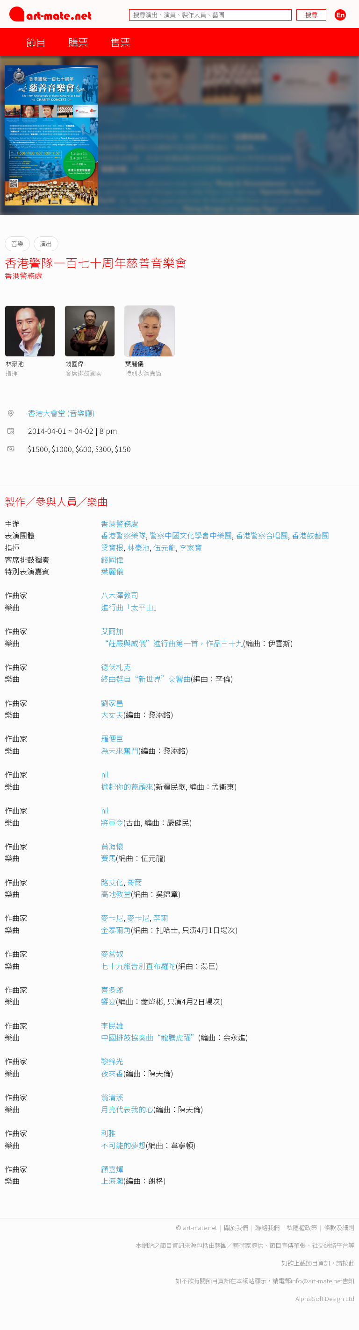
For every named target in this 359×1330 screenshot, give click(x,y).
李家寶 (191, 547)
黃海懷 (112, 846)
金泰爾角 (116, 929)
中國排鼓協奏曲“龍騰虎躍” (149, 1037)
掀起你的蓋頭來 (127, 786)
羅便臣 (112, 738)
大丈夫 (112, 714)
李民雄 (112, 1025)
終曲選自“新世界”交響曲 (146, 678)
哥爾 (134, 882)
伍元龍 (164, 547)
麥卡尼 (112, 917)
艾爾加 (112, 631)
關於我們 (236, 1227)
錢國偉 (74, 363)
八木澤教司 (119, 595)
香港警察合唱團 (262, 535)
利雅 (108, 1133)
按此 (348, 1263)
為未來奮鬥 (119, 750)
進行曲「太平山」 (131, 607)
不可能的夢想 (123, 1145)
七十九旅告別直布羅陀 (138, 965)
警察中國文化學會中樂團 (191, 535)
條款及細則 (339, 1227)
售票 (120, 42)
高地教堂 (116, 893)
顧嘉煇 (112, 1168)
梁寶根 (112, 547)
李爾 (160, 917)
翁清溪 (112, 1097)
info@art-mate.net (316, 1280)
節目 (36, 42)
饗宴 (108, 1001)
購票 (78, 42)
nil (105, 774)
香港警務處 (23, 275)
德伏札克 (116, 666)
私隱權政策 (302, 1227)
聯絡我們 (267, 1227)
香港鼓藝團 (310, 535)
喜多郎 (112, 989)
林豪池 (15, 363)
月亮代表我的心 (127, 1109)
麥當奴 (112, 953)
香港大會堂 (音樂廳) (61, 412)
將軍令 (112, 822)
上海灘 (112, 1180)
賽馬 (108, 857)
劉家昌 (112, 702)
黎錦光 (112, 1061)
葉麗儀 (134, 363)
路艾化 (112, 882)
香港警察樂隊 (123, 535)
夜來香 (112, 1073)
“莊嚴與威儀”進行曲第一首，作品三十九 (172, 643)
